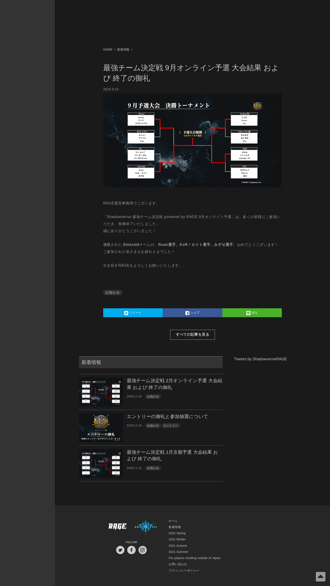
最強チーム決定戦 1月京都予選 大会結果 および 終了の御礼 (172, 455)
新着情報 (175, 527)
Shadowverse (145, 527)
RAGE (117, 527)
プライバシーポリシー (184, 570)
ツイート (133, 313)
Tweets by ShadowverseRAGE (260, 359)
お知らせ (113, 292)
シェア (192, 313)
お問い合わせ (178, 564)
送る (252, 313)
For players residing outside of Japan (195, 558)
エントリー (171, 425)
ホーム (173, 521)
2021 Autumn (178, 545)
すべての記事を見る (192, 334)
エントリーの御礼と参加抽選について (167, 416)
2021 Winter (177, 539)
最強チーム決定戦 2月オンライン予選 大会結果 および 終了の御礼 (174, 384)
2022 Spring (177, 533)
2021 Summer (178, 552)
